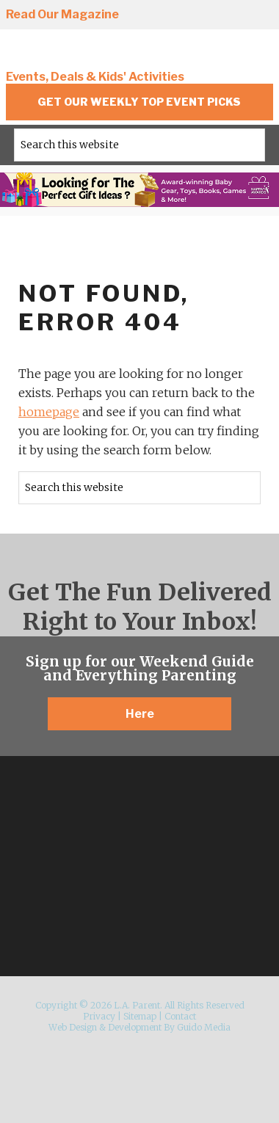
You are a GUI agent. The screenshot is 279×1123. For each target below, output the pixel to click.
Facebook (178, 15)
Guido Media (204, 1027)
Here (140, 714)
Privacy (99, 1016)
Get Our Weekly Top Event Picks (139, 101)
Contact (180, 1016)
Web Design (72, 1027)
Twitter (205, 15)
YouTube (260, 15)
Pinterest (232, 15)
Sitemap (139, 1016)
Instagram (79, 884)
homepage (48, 411)
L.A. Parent (105, 53)
